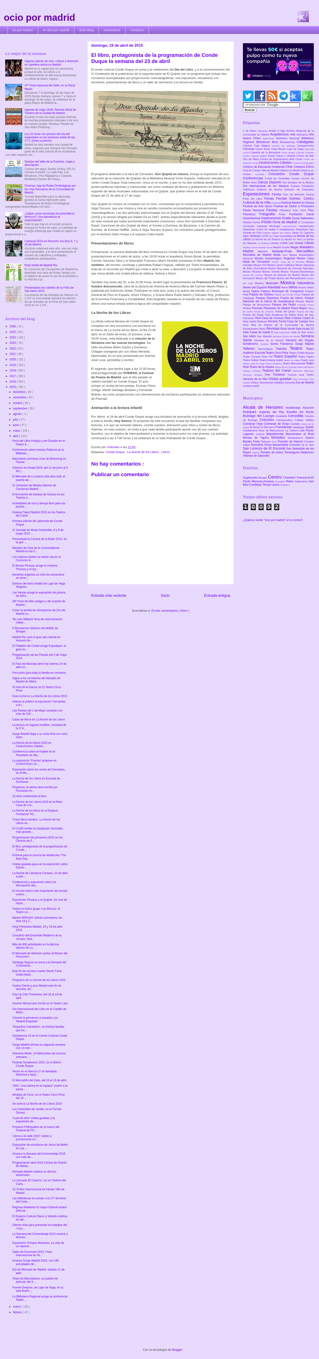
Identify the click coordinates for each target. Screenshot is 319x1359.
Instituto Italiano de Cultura (277, 232)
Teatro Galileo (251, 360)
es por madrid (23, 30)
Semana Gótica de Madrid (287, 336)
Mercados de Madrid (258, 255)
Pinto (275, 441)
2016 (13, 381)
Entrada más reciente (108, 595)
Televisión (309, 371)
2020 (13, 359)
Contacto (137, 30)
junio (16, 425)
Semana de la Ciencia (270, 340)
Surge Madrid (304, 343)
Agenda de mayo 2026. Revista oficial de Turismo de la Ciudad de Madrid (50, 111)
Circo (310, 166)
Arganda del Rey (273, 412)
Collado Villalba (304, 420)
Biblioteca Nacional (289, 138)
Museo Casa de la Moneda (289, 262)
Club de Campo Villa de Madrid (261, 170)
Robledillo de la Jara (301, 444)
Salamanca (302, 481)
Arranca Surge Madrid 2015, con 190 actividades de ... (35, 1262)
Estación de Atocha (271, 189)
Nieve (285, 287)
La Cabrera (292, 430)
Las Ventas (297, 243)
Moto (285, 255)
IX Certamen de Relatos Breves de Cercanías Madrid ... (34, 487)
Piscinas (257, 308)
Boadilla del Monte (300, 412)
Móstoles (279, 437)
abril (16, 436)
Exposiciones (257, 193)
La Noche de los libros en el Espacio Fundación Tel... (35, 812)
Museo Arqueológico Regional (276, 258)
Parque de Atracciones (257, 304)
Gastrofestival (252, 218)
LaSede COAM (279, 243)
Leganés (249, 434)
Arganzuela (250, 477)
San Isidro (250, 336)
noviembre (20, 397)
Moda (278, 255)
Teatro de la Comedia (286, 367)
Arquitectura (280, 134)
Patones (266, 441)
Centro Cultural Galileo (255, 156)
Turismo (280, 374)
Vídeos (255, 382)
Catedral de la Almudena (265, 152)
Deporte (276, 182)
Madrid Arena (266, 247)
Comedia (261, 174)
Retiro (263, 328)
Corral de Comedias (278, 178)
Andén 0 (274, 130)
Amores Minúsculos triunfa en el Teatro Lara (40, 1003)
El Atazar (255, 427)
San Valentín (265, 336)
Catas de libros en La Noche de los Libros (38, 719)
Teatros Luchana (252, 371)
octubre (18, 403)
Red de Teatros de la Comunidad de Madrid (282, 325)
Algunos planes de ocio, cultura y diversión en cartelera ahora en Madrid (51, 62)
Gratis (287, 218)
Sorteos (265, 344)
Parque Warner (305, 301)
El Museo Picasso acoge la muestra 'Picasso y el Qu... (34, 567)
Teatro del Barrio (305, 367)
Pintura (247, 308)
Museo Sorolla (271, 271)
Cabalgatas (305, 142)
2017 (13, 376)
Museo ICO (260, 265)
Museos (260, 283)
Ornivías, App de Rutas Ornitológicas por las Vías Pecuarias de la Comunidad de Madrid (50, 189)
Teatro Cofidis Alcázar (301, 352)
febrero (18, 1312)
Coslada (295, 423)
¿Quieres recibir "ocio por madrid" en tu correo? (273, 520)
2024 (13, 337)
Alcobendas (294, 407)
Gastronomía (271, 218)
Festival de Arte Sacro (258, 206)
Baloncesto (269, 138)
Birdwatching (288, 142)
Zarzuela (290, 382)
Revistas (274, 328)
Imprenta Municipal (270, 226)
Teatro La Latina (292, 360)
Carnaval (249, 149)
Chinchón (268, 420)
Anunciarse (112, 30)
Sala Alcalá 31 (305, 328)
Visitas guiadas (280, 379)
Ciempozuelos (285, 420)
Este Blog (86, 30)
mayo (17, 430)
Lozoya (261, 434)
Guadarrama (251, 430)
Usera (276, 484)
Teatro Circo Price (277, 352)
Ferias (270, 198)
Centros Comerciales (303, 163)
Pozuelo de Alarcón (291, 441)
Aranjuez (251, 412)
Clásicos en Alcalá (290, 170)
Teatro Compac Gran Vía (258, 356)
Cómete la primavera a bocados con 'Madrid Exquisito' (35, 1019)
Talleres (250, 348)
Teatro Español (286, 356)
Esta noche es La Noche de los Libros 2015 (39, 696)
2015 (13, 387)
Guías (296, 218)
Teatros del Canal (277, 370)
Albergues (263, 131)
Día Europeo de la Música (298, 182)
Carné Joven (263, 148)
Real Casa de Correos (270, 318)
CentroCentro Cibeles (276, 162)
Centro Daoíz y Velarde (282, 155)
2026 (13, 326)
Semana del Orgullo (300, 340)
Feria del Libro (253, 198)
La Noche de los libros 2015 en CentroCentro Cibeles (31, 744)
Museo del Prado (266, 278)
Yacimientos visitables (272, 382)
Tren (269, 374)
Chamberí (290, 477)
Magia (295, 247)
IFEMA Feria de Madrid (279, 222)
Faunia (310, 194)
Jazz (246, 236)
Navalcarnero (297, 437)
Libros (165, 452)
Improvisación (291, 226)
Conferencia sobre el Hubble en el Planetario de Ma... (33, 753)
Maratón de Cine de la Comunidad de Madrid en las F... (35, 549)
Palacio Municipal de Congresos (283, 291)
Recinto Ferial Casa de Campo (288, 321)
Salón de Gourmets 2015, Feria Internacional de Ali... (32, 1253)
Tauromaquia (267, 348)
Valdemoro (307, 452)
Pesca (310, 304)
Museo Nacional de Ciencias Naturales (291, 268)
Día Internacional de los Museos (267, 186)
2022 (13, 348)
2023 (13, 343)
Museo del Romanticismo (292, 278)
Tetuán (267, 484)
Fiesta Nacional (254, 210)
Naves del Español (255, 287)
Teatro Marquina (274, 363)
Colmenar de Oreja (277, 423)
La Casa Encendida (281, 236)
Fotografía (269, 214)
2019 (13, 365)
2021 (13, 354)
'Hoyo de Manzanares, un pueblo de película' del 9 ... (35, 1280)
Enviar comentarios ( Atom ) (170, 610)
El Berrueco (268, 427)
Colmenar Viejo (253, 423)
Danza (263, 182)
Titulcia (256, 452)
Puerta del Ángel (254, 314)
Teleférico (298, 371)
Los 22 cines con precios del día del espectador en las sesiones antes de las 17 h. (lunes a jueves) (50, 137)
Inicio (165, 595)
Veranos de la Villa (255, 379)
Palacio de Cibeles (261, 294)
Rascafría (257, 444)
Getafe (309, 427)
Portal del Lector (286, 311)
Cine (290, 166)
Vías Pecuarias (301, 379)
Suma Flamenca (283, 343)
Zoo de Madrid (305, 382)
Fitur (311, 210)
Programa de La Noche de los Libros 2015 (38, 980)
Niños (293, 287)
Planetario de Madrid (277, 308)
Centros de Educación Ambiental (264, 166)
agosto (17, 414)
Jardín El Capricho (303, 232)
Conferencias (254, 178)
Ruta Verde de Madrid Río (41, 265)
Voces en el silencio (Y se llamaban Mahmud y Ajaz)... (34, 1073)
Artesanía (303, 134)
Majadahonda (276, 434)
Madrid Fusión (282, 247)
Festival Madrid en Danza (297, 202)
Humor (257, 222)
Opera (256, 291)
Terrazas (248, 375)
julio (16, 419)
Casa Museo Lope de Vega (288, 148)
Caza (284, 152)
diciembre (19, 392)
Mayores (265, 251)
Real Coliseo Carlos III (299, 318)
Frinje (284, 214)
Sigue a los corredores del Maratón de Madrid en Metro (36, 680)
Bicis (276, 142)
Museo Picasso (252, 271)
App (283, 130)
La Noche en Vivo (292, 239)
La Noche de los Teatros (266, 239)
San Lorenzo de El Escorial (264, 448)
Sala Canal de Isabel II (258, 332)
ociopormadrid (251, 385)
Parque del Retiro (285, 304)
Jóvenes (255, 236)
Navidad (274, 287)
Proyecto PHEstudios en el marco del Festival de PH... (35, 1128)
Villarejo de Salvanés (256, 455)
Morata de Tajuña (257, 437)
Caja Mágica (263, 145)
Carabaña (282, 416)
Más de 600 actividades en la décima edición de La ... (35, 946)
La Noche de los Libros (143, 452)
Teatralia (283, 348)
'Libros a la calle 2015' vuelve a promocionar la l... (32, 1137)
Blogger (177, 1349)
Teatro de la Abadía (262, 367)
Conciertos (278, 174)
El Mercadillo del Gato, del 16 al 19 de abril (39, 1080)
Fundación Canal (301, 214)
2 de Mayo (250, 130)
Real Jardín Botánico (255, 321)
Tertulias (259, 375)
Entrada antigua (217, 595)
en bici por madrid (56, 30)
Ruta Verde (288, 328)
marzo (17, 1306)
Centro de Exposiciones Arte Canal (281, 159)
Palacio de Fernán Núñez (288, 294)
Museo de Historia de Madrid (282, 274)
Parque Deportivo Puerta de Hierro (280, 298)
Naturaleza (305, 283)
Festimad (276, 203)
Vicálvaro (284, 485)
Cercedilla (296, 416)
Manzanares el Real (300, 434)
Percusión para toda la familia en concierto (39, 672)
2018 (13, 370)
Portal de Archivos (264, 311)
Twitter (310, 374)
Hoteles (248, 222)
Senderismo (251, 343)
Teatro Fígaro (306, 356)
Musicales (273, 283)
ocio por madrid (39, 17)
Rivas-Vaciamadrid (276, 444)
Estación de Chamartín (299, 189)
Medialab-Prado (284, 251)
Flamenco (251, 214)
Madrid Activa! (251, 247)
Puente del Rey (305, 311)
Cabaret (248, 145)
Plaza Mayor (299, 308)
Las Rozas (307, 430)
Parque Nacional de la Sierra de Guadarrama (278, 299)
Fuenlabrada (284, 427)
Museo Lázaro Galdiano (281, 265)
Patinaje (302, 304)
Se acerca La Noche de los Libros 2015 (37, 1103)
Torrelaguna (292, 452)
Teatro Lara (307, 360)
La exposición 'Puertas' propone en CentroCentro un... (34, 762)
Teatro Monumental (294, 363)
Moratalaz (280, 481)
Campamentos (305, 145)
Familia (277, 194)
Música (288, 282)
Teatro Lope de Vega (254, 363)
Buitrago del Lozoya (259, 416)
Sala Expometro (282, 332)
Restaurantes (251, 328)
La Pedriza (264, 243)
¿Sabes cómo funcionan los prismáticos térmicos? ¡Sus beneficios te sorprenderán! (50, 217)
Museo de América (253, 275)
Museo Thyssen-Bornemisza (297, 271)
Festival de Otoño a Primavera (293, 206)
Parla (257, 441)
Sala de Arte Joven (302, 332)
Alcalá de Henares (264, 407)
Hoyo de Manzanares (272, 430)
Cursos (296, 178)
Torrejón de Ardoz (272, 452)
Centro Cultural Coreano (301, 152)
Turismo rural (296, 374)
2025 (13, 332)
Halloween (307, 218)
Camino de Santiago (284, 145)
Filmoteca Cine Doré (294, 210)
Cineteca (300, 166)
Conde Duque (115, 452)
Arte (293, 134)
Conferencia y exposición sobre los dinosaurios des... (34, 883)
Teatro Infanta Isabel (271, 360)
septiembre (20, 408)
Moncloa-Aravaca (263, 481)
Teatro (298, 348)
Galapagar (299, 427)
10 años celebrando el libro (29, 796)
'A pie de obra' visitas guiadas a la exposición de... (33, 1119)
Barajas (263, 477)
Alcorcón (308, 407)
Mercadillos (305, 251)
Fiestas (273, 210)
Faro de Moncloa (294, 194)
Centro (275, 477)
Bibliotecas (264, 142)
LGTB (265, 236)
